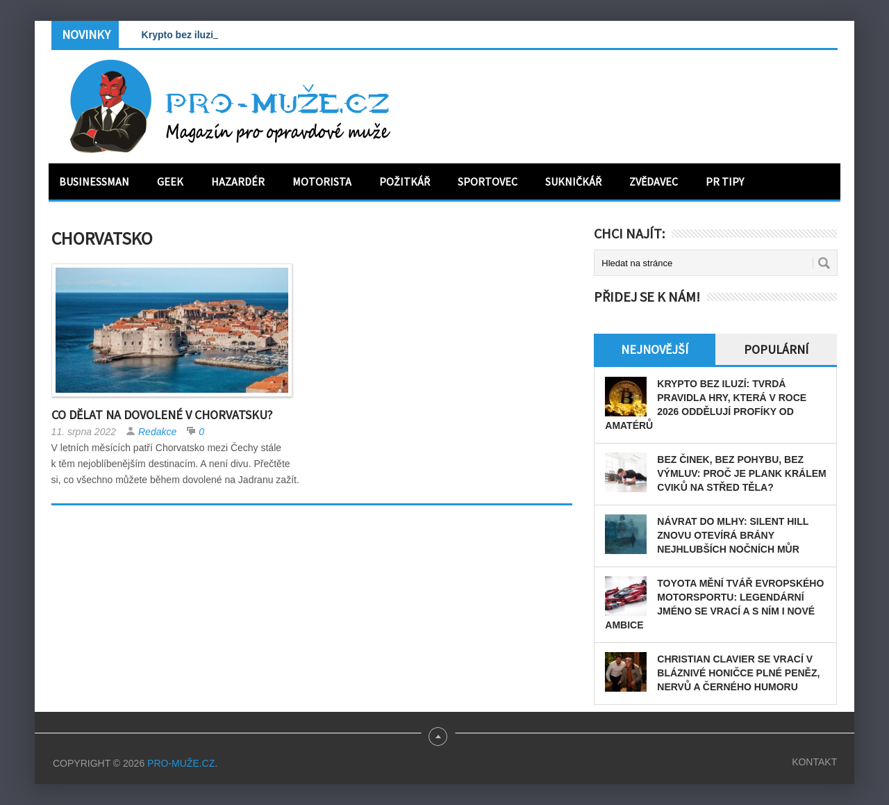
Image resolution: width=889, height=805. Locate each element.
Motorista (321, 181)
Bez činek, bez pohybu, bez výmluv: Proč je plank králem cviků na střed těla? (741, 473)
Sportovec (487, 181)
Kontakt (814, 761)
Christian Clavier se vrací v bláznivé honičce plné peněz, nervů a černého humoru (738, 672)
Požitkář (404, 181)
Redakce (157, 431)
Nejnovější (654, 349)
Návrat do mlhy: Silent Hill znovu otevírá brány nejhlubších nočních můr (732, 535)
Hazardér (238, 181)
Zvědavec (653, 181)
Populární (776, 349)
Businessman (94, 181)
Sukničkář (573, 181)
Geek (170, 181)
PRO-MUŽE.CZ (181, 763)
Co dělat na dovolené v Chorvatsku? (161, 415)
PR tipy (725, 181)
